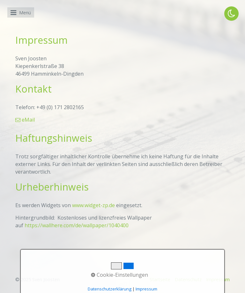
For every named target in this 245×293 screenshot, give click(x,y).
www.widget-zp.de (93, 205)
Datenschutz (188, 279)
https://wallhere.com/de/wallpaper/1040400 (77, 225)
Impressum (218, 279)
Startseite (160, 279)
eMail (25, 119)
